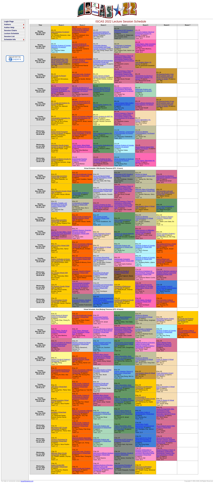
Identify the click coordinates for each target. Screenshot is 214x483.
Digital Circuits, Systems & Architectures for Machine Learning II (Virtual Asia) (80, 385)
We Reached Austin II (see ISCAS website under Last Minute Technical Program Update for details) (165, 76)
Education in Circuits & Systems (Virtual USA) (121, 271)
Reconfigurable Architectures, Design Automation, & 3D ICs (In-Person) (81, 133)
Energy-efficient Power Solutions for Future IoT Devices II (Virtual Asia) (164, 344)
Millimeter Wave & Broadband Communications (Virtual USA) (145, 190)
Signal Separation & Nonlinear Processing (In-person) (124, 159)
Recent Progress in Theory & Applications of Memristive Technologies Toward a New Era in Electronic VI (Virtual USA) (123, 205)
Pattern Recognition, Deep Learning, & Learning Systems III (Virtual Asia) (124, 357)
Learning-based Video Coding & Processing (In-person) (123, 103)
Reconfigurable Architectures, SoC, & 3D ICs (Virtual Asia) (60, 370)
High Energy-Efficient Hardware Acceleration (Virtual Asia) (103, 454)
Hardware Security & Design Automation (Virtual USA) (81, 271)
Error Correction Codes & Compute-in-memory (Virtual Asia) (186, 332)
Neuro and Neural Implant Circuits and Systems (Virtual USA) (102, 177)
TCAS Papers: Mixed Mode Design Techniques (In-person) (82, 146)
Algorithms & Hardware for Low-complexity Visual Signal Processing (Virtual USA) (144, 272)
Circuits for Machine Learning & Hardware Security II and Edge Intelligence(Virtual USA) (166, 272)
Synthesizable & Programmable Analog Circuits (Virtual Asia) (145, 398)
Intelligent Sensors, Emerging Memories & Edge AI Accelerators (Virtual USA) (81, 231)
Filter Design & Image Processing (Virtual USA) (101, 217)
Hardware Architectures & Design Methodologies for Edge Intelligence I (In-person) (82, 89)
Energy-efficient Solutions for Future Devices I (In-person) (144, 103)
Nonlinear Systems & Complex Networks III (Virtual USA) (145, 246)
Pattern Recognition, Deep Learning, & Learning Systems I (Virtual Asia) (124, 386)
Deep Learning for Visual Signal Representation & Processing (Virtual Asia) (143, 439)
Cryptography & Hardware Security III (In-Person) (122, 46)
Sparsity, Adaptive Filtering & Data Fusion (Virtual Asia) (123, 372)
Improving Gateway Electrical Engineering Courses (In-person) (144, 33)
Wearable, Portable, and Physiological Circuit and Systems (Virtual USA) (59, 204)
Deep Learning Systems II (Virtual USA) (122, 220)
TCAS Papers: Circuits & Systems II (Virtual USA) (143, 300)
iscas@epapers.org (27, 481)
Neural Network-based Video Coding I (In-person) (144, 147)
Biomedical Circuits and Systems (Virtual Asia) (100, 384)
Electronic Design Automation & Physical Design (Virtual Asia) (82, 438)
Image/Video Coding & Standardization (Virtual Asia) (144, 413)
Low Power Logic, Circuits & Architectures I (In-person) (81, 75)
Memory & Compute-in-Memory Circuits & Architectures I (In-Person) (82, 118)
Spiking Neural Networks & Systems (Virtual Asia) (123, 317)
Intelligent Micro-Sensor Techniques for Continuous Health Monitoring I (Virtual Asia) (101, 357)
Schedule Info (14, 39)
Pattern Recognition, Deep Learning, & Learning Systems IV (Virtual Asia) (124, 427)
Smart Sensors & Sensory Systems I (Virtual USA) (164, 217)
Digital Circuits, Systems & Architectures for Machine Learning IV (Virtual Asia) (80, 424)
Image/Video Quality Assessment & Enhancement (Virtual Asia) (144, 425)
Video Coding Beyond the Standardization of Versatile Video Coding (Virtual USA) (144, 286)
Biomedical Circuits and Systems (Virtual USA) (100, 273)
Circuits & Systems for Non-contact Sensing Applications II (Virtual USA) (103, 206)
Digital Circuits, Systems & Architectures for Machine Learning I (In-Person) (80, 30)
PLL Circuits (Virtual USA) (59, 272)
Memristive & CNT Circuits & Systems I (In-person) (123, 31)
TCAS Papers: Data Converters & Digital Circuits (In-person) (145, 44)
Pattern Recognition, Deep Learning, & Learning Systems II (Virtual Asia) (124, 400)
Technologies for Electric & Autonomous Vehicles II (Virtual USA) (166, 177)
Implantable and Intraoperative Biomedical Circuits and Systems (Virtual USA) (103, 286)
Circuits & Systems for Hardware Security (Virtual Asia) (80, 359)
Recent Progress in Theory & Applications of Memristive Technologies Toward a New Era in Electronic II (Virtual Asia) (165, 453)
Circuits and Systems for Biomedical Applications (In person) (102, 33)
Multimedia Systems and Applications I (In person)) (143, 90)
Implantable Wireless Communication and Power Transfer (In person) (102, 47)
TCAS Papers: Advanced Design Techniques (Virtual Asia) (80, 332)
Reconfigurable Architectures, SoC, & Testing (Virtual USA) (81, 258)
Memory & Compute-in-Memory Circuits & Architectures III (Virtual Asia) (82, 412)
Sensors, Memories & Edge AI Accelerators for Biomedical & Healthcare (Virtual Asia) (103, 330)
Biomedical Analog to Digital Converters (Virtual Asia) (102, 370)
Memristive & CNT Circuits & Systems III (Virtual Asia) (123, 440)
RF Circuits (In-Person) (58, 76)
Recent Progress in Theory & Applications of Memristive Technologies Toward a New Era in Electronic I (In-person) (123, 73)
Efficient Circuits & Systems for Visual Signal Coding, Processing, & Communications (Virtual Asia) (103, 300)
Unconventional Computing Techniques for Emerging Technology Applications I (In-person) (60, 90)
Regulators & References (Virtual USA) (122, 287)
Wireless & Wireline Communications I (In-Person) (145, 132)
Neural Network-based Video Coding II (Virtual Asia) (165, 426)
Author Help (14, 27)
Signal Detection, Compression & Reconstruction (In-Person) (124, 132)
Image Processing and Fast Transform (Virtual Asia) (102, 343)
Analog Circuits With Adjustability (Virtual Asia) (59, 465)
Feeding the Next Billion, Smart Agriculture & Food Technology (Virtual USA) (61, 233)
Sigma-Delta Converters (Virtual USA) (59, 220)
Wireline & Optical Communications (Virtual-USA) (145, 175)
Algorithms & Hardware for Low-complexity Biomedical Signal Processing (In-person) (123, 89)
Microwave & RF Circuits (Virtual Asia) (59, 428)
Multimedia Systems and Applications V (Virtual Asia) (102, 440)
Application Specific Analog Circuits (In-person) (60, 146)
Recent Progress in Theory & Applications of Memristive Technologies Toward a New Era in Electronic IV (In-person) (124, 58)
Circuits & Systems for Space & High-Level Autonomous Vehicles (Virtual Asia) (61, 344)
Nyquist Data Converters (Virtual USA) (59, 176)
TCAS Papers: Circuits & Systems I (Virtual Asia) (59, 331)
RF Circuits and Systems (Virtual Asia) (185, 319)
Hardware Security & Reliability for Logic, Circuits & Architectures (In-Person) (82, 60)
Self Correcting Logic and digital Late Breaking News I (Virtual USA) (165, 192)
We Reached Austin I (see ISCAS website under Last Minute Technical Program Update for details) (59, 61)
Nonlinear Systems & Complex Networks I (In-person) (124, 146)
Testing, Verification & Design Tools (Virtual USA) (60, 260)
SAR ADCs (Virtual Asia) (59, 386)
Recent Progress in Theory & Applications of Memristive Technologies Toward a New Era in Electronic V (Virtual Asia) (123, 330)
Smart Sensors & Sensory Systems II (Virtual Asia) (59, 316)
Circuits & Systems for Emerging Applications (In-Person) (80, 45)
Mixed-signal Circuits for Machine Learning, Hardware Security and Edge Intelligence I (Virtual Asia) (166, 440)
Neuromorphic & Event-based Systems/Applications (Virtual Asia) (123, 344)
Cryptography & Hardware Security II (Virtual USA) (80, 203)
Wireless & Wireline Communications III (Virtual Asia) (144, 359)
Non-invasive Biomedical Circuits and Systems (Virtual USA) (102, 259)
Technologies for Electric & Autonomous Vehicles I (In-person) (144, 77)
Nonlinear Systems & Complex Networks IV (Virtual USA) (145, 258)
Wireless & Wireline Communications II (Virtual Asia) (143, 316)
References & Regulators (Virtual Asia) (143, 467)
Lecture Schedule (11, 33)
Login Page (9, 21)
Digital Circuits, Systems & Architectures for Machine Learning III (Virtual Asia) (80, 397)
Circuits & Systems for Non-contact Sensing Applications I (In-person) (103, 160)
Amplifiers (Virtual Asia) (58, 412)
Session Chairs (10, 30)
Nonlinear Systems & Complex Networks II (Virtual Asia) (166, 331)
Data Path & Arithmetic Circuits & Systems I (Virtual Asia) (82, 316)
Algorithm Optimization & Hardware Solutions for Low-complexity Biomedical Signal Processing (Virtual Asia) (144, 452)
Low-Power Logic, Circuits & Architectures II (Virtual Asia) (81, 452)
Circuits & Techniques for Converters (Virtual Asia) (59, 440)
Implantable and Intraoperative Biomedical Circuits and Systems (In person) (103, 62)
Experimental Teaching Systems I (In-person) (79, 159)
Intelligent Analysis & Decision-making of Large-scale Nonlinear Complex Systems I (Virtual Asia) (145, 345)
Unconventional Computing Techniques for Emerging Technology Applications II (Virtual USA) (81, 285)
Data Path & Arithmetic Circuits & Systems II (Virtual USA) (82, 175)
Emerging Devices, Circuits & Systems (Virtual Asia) (123, 454)
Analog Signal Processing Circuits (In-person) (59, 132)
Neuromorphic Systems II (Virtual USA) (80, 193)
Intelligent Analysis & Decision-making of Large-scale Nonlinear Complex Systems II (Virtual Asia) (103, 467)
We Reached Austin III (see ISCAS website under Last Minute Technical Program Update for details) (165, 103)
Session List (9, 36)
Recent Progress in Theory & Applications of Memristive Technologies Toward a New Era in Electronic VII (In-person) (124, 115)
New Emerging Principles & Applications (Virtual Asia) (123, 465)
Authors (14, 24)
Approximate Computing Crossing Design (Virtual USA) (124, 260)
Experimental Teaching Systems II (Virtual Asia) (101, 317)
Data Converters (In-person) (60, 32)
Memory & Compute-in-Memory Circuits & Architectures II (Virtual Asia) (82, 371)
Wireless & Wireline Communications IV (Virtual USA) (144, 218)
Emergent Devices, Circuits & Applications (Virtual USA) (81, 300)
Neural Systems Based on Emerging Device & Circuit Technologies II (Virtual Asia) (123, 412)
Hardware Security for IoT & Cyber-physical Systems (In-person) (81, 102)
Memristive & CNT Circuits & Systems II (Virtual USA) (123, 175)
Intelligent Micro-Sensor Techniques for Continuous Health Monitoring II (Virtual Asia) (102, 398)
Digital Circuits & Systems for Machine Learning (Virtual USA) (81, 218)
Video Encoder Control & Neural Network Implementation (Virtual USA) (166, 287)
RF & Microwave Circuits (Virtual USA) (59, 300)
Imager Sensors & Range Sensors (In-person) (101, 76)
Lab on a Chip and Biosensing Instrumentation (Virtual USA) (103, 190)
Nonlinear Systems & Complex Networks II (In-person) (61, 46)
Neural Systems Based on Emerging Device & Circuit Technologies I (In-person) (101, 89)
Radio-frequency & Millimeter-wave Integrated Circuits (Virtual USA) (144, 231)
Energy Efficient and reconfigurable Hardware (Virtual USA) (164, 260)
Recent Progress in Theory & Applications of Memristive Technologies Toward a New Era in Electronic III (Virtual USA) (123, 189)
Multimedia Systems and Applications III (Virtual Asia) (102, 426)
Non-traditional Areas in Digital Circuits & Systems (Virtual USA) (166, 245)
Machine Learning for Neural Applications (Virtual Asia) (81, 343)
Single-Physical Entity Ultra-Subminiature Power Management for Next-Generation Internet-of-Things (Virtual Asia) (166, 412)
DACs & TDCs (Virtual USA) (60, 245)
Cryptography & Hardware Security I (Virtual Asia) (143, 329)
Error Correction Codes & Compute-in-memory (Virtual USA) (165, 301)
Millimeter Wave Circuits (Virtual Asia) (59, 454)
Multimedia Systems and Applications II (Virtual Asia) (102, 413)
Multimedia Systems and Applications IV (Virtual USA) (123, 246)
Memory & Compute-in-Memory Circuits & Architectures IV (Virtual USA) (82, 245)
